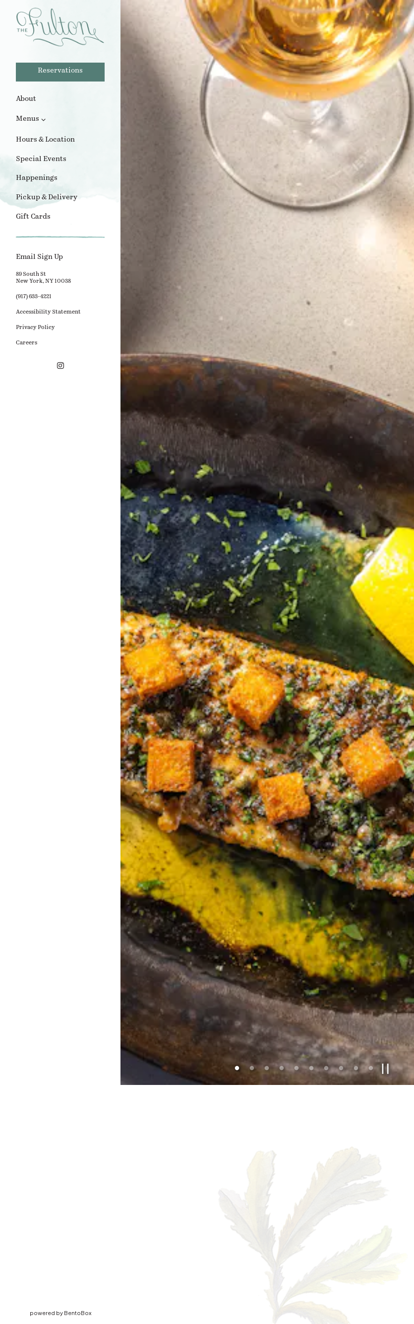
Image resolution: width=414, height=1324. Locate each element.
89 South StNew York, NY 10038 (45, 278)
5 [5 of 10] (296, 977)
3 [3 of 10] (267, 977)
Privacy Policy (37, 327)
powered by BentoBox (75, 1312)
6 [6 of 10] (311, 977)
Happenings (37, 178)
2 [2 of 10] (252, 977)
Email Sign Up (60, 256)
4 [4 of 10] (282, 977)
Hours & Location (45, 140)
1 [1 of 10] (237, 977)
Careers (26, 342)
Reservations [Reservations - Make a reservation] (60, 71)
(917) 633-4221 (34, 296)
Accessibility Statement (50, 312)
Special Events (41, 159)
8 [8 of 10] (341, 977)
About (26, 99)
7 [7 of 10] (326, 977)
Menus (27, 119)
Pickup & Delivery (48, 197)
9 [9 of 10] (356, 977)
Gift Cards (35, 216)
